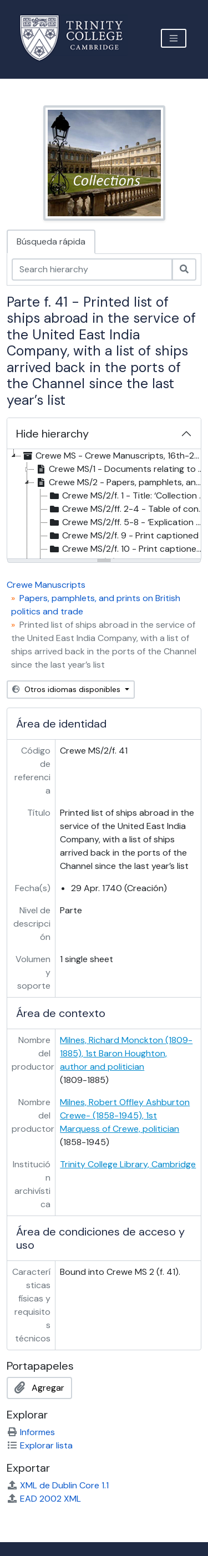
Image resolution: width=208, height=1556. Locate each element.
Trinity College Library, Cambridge (128, 1164)
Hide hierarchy (52, 433)
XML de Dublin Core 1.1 (58, 1485)
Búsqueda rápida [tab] (51, 241)
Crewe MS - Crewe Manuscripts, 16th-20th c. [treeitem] (114, 455)
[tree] (104, 504)
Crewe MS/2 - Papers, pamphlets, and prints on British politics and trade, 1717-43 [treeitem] (121, 482)
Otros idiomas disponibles (67, 689)
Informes (31, 1432)
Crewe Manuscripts (46, 585)
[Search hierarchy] (92, 269)
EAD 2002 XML (44, 1498)
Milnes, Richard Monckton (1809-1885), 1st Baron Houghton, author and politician (126, 1053)
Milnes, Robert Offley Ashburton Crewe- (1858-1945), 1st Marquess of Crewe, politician (125, 1115)
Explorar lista (40, 1445)
